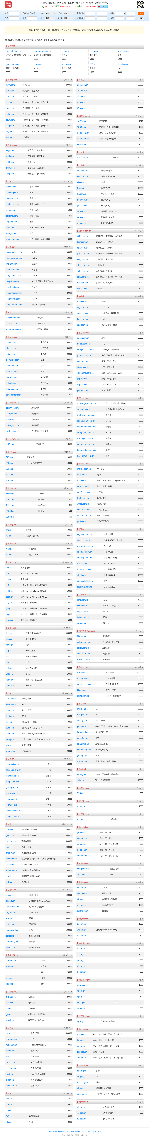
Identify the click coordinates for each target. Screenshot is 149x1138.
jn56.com (10, 444)
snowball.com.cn (85, 581)
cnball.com (11, 354)
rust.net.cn (82, 905)
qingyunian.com (13, 275)
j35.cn (9, 1110)
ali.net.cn (81, 874)
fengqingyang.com (14, 258)
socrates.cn (11, 870)
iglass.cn (10, 978)
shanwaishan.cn (13, 811)
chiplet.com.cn (84, 510)
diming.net (82, 720)
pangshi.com (12, 198)
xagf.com (10, 150)
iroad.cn (9, 984)
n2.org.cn (81, 1119)
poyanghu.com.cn (85, 444)
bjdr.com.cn (82, 242)
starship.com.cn (84, 558)
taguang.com (12, 222)
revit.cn (9, 1074)
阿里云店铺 (63, 1132)
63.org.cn (81, 949)
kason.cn (10, 1051)
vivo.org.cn (82, 1094)
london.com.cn (84, 515)
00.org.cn (81, 960)
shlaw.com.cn (83, 654)
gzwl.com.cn (83, 253)
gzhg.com (10, 114)
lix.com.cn (81, 194)
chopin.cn (10, 853)
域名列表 (53, 1132)
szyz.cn (9, 603)
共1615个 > (138, 464)
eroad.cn (10, 972)
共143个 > (139, 595)
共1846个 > (67, 693)
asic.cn (9, 639)
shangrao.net (83, 744)
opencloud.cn (12, 930)
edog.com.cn (83, 623)
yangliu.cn (10, 751)
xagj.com (10, 156)
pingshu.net (82, 738)
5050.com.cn (83, 144)
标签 (60, 18)
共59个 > (139, 1065)
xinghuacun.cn (12, 781)
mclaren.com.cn (84, 678)
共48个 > (139, 1029)
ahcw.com (10, 168)
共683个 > (139, 231)
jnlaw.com (10, 419)
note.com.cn (83, 486)
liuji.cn (9, 722)
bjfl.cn (8, 579)
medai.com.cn (83, 563)
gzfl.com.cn (82, 283)
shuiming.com (12, 204)
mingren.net (82, 709)
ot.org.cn (81, 1008)
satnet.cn (10, 924)
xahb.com (10, 162)
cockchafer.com (13, 318)
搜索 (141, 14)
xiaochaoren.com (14, 293)
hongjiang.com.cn (85, 349)
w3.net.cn (81, 930)
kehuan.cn (11, 704)
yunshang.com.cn (85, 373)
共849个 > (67, 759)
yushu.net (81, 726)
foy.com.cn (82, 188)
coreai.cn (10, 936)
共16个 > (139, 165)
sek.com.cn (82, 176)
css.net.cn (82, 893)
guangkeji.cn (12, 787)
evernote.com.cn (85, 546)
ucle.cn (9, 668)
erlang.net (81, 774)
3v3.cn (9, 1116)
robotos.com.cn (84, 569)
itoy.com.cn (82, 611)
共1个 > (68, 439)
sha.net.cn (82, 856)
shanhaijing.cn (12, 764)
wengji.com (11, 233)
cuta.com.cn (82, 313)
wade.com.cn (83, 504)
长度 (112, 18)
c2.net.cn (81, 935)
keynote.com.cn (84, 534)
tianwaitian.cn (12, 816)
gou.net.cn (82, 832)
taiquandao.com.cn (86, 427)
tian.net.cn (82, 838)
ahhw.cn (10, 685)
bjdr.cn (9, 573)
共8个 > (140, 943)
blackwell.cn (11, 829)
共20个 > (68, 452)
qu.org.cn (81, 1046)
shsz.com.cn (83, 265)
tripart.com (11, 348)
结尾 (32, 13)
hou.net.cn (82, 850)
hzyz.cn (9, 614)
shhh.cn (9, 591)
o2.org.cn (81, 1107)
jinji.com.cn (82, 379)
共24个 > (139, 116)
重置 (141, 18)
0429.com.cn (83, 133)
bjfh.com (10, 91)
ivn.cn (8, 549)
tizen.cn (9, 1033)
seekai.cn (10, 947)
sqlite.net (81, 780)
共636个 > (67, 247)
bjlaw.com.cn (83, 636)
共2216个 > (67, 890)
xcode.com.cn (83, 606)
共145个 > (67, 955)
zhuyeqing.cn (12, 793)
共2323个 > (67, 824)
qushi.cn (10, 728)
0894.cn (9, 463)
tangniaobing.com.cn (87, 450)
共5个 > (68, 145)
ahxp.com (10, 174)
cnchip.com (11, 342)
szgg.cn (9, 597)
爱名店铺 (74, 1132)
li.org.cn (81, 1034)
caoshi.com (11, 187)
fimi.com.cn (82, 319)
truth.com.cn (83, 498)
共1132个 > (138, 529)
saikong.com (12, 216)
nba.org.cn (82, 1088)
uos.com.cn (82, 171)
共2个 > (68, 525)
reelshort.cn (11, 1045)
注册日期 (80, 13)
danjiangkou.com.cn (86, 403)
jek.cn (8, 555)
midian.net (82, 761)
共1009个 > (67, 562)
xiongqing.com (12, 239)
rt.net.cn (81, 806)
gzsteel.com (11, 431)
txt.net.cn (81, 887)
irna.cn (9, 656)
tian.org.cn (82, 1052)
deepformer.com (13, 395)
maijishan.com (12, 281)
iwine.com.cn (83, 617)
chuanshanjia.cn (13, 799)
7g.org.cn (81, 1113)
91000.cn (10, 517)
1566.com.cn (83, 127)
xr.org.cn (81, 991)
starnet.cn (10, 918)
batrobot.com (12, 377)
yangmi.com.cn (84, 390)
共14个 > (68, 403)
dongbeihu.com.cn (85, 432)
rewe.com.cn (83, 301)
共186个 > (139, 398)
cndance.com (12, 389)
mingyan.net (83, 715)
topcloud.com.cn (84, 587)
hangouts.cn (11, 1039)
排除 (6, 18)
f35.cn (9, 1104)
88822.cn (10, 499)
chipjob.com (11, 383)
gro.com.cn (82, 205)
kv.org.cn (81, 1002)
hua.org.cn (82, 1040)
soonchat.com (12, 366)
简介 (24, 18)
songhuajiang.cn (13, 770)
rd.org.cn (81, 985)
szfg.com (10, 126)
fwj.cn (8, 536)
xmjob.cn (10, 1020)
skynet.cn (10, 912)
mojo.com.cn (83, 480)
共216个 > (67, 1093)
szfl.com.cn (82, 271)
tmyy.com (10, 85)
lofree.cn (10, 1056)
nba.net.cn (82, 899)
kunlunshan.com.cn (86, 421)
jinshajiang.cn (12, 776)
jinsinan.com (12, 264)
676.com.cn (82, 108)
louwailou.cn (11, 805)
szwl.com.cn (83, 277)
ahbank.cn (11, 997)
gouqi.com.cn (83, 344)
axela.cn (10, 1080)
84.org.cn (81, 972)
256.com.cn (82, 91)
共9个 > (140, 980)
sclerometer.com (13, 329)
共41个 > (68, 80)
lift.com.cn (82, 475)
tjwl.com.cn (82, 288)
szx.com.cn (82, 157)
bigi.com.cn (82, 307)
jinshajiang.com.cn (85, 415)
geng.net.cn (82, 844)
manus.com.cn (84, 469)
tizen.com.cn (83, 672)
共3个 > (140, 919)
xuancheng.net (84, 750)
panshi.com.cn (84, 355)
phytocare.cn (12, 1086)
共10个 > (68, 488)
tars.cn (9, 847)
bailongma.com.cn (85, 456)
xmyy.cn (10, 620)
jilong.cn (10, 739)
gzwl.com (10, 120)
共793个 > (67, 1028)
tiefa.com (10, 227)
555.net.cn (82, 793)
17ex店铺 (96, 1132)
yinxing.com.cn (84, 367)
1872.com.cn (83, 121)
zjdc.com (10, 137)
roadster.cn (11, 841)
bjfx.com (10, 96)
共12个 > (139, 80)
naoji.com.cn (83, 338)
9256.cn (9, 457)
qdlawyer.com (12, 425)
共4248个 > (138, 333)
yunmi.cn (10, 710)
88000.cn (10, 493)
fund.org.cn (82, 1082)
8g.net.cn (81, 924)
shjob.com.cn (83, 648)
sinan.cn (10, 733)
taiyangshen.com (14, 252)
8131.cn (9, 469)
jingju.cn (10, 716)
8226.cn (9, 475)
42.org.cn (81, 966)
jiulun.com (10, 210)
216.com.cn (82, 85)
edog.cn (9, 966)
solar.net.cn (82, 911)
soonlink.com (12, 371)
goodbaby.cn (12, 942)
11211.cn (10, 505)
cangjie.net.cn (83, 869)
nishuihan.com (12, 270)
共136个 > (139, 667)
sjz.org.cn (81, 1021)
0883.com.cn (83, 139)
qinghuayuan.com (14, 304)
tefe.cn (9, 662)
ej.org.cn (81, 997)
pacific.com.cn (83, 492)
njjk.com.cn (82, 236)
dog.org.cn (82, 1076)
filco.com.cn (82, 690)
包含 (6, 13)
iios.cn (9, 633)
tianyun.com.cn (84, 361)
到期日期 (80, 18)
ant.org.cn (81, 1071)
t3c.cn (9, 1122)
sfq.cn (9, 530)
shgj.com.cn (82, 259)
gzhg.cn (9, 608)
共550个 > (139, 296)
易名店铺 (85, 1132)
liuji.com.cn (82, 384)
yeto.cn (9, 674)
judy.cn (9, 882)
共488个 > (67, 628)
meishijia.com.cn (85, 438)
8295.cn (9, 480)
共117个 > (67, 181)
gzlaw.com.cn (83, 642)
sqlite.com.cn (83, 696)
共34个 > (139, 882)
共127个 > (139, 704)
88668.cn (10, 511)
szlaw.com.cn (83, 659)
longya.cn (10, 745)
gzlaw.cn (10, 1014)
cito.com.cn (82, 325)
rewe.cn (9, 645)
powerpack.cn (12, 907)
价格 (112, 13)
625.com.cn (82, 102)
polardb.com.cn (84, 684)
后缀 (42, 13)
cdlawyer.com (12, 408)
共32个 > (139, 827)
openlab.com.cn (84, 552)
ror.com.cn (82, 223)
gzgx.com (10, 108)
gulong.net (82, 755)
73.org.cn (81, 954)
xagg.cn (9, 680)
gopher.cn (10, 876)
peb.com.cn (82, 217)
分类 (60, 13)
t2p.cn (9, 1099)
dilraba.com (11, 323)
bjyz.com (10, 102)
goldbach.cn (11, 859)
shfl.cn (9, 585)
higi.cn (9, 651)
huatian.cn (11, 699)
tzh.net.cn (81, 819)
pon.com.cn (82, 200)
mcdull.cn (10, 1062)
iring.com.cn (82, 600)
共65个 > (68, 337)
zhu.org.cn (82, 1058)
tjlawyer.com (11, 414)
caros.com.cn (83, 540)
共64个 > (139, 631)
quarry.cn (10, 864)
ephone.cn (11, 960)
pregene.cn (11, 1068)
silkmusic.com (12, 360)
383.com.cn (82, 96)
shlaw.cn (10, 1008)
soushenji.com (12, 287)
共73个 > (68, 992)
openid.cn (10, 901)
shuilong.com (12, 192)
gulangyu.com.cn (85, 409)
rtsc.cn (9, 568)
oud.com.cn (82, 211)
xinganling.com (13, 299)
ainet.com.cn (83, 575)
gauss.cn (10, 835)
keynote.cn (11, 895)
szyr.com (10, 131)
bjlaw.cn (9, 1003)
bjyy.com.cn (82, 248)
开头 (26, 13)
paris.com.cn (83, 521)
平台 (42, 18)
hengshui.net (83, 732)
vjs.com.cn (82, 182)
